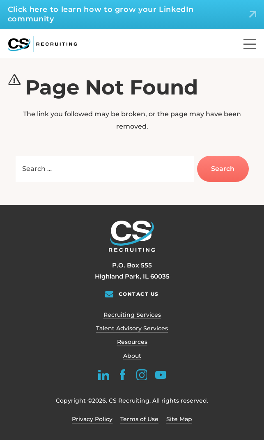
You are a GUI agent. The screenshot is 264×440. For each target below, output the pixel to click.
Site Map (179, 419)
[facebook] (122, 374)
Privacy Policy (92, 419)
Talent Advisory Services (132, 328)
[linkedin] (103, 374)
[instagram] (141, 374)
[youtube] (160, 374)
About (132, 355)
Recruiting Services (132, 314)
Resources (132, 342)
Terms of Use (139, 419)
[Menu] (249, 44)
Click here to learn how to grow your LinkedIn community (101, 14)
